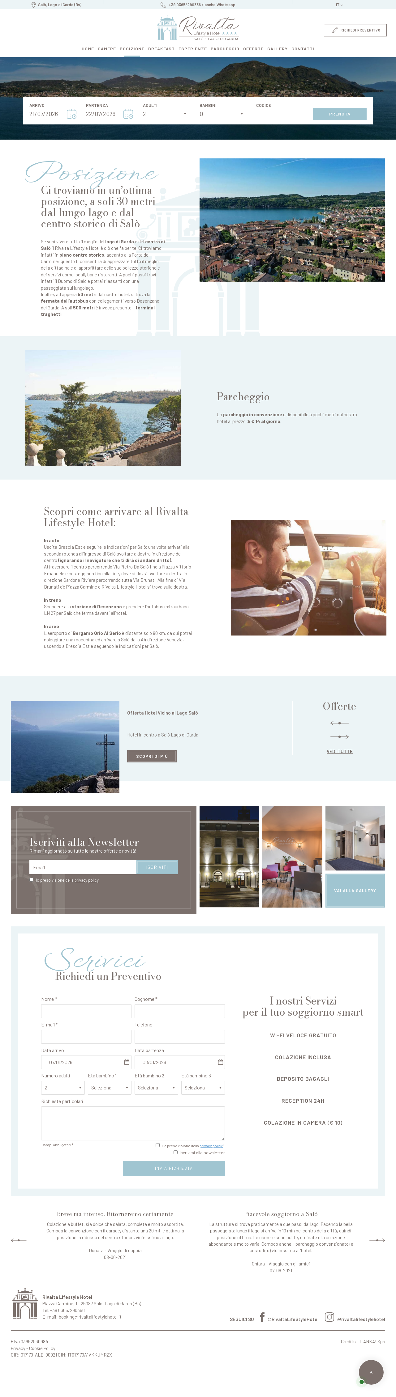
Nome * (49, 999)
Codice (263, 105)
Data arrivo (52, 1050)
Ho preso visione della (66, 880)
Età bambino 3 (196, 1075)
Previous (19, 1240)
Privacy (18, 1348)
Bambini (208, 105)
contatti (302, 48)
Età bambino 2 (149, 1075)
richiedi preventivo (356, 30)
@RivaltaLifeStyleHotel (289, 1319)
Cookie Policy (42, 1348)
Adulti (150, 105)
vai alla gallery (355, 890)
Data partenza (149, 1050)
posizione (132, 48)
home (88, 48)
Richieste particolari (62, 1101)
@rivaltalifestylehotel (355, 1319)
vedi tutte (340, 751)
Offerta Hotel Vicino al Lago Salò (162, 712)
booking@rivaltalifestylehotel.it (90, 1316)
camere (107, 48)
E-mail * (49, 1024)
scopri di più (152, 756)
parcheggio (225, 48)
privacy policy (87, 880)
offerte (253, 48)
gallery (277, 48)
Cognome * (146, 999)
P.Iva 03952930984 (29, 1341)
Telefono (144, 1024)
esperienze (193, 48)
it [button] (339, 5)
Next (377, 1240)
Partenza (97, 105)
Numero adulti (55, 1075)
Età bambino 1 (102, 1075)
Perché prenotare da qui (19, 1378)
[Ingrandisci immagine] (292, 220)
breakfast (161, 48)
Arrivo (37, 105)
